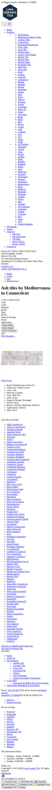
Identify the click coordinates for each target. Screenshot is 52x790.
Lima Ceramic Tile (31, 768)
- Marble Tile (18, 663)
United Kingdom (25, 224)
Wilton (10, 719)
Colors (10, 276)
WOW (11, 641)
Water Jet (22, 109)
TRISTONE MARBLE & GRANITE (23, 685)
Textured (22, 174)
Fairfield (10, 717)
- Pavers (15, 673)
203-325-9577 (14, 690)
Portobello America (16, 601)
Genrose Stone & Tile (17, 519)
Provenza (11, 606)
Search (10, 229)
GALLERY (12, 680)
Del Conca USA (14, 484)
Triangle (21, 204)
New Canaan (12, 739)
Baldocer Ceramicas (17, 444)
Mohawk (11, 581)
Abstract (21, 179)
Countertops (23, 42)
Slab (20, 202)
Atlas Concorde (15, 442)
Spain (20, 219)
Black (20, 119)
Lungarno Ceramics (16, 556)
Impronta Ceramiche (16, 536)
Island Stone (13, 544)
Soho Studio (13, 624)
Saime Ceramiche (15, 614)
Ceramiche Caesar (15, 462)
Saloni (10, 616)
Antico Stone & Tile (16, 434)
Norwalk (10, 724)
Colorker (11, 474)
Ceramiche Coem (15, 464)
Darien (10, 734)
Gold (20, 129)
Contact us (11, 246)
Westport (11, 744)
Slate (20, 94)
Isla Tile (11, 541)
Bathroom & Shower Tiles (29, 37)
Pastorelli (11, 599)
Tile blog (16, 239)
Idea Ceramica (14, 531)
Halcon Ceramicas (16, 527)
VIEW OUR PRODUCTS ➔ (14, 269)
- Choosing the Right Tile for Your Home (30, 683)
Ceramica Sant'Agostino (18, 459)
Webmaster (6, 773)
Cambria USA (13, 447)
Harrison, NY (13, 729)
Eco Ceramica (13, 492)
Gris (20, 137)
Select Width (7, 325)
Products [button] (10, 32)
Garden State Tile (15, 514)
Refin (10, 611)
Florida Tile (12, 512)
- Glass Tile (17, 668)
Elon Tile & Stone (15, 502)
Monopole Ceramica (16, 586)
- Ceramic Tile (18, 665)
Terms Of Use (18, 241)
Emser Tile (13, 507)
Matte (20, 159)
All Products (23, 35)
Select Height (7, 328)
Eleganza (11, 497)
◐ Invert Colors (8, 784)
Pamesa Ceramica (16, 596)
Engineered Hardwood (28, 45)
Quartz (21, 92)
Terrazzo (22, 102)
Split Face (22, 172)
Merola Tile (12, 576)
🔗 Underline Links (25, 784)
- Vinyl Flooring (19, 675)
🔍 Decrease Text (25, 782)
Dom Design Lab (15, 489)
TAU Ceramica (14, 631)
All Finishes (23, 144)
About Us (11, 658)
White (20, 142)
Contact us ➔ (7, 266)
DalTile (11, 482)
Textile (21, 104)
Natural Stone (24, 62)
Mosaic (21, 87)
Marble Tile (23, 57)
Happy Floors (14, 529)
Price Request (7, 336)
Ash (8, 278)
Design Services (14, 702)
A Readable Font (9, 787)
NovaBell (11, 594)
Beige (20, 117)
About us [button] (11, 231)
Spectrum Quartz (15, 629)
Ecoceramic (12, 494)
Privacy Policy (18, 244)
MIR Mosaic (13, 559)
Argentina (22, 209)
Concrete (22, 77)
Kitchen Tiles (24, 52)
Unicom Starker (15, 634)
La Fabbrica (13, 549)
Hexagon (22, 194)
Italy (20, 216)
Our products (12, 660)
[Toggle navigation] (9, 24)
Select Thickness (9, 331)
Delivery (10, 700)
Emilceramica (13, 504)
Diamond (22, 192)
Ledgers (21, 197)
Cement (21, 74)
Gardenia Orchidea (16, 517)
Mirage (10, 579)
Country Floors (14, 477)
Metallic (21, 84)
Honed (21, 154)
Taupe (20, 139)
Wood (20, 112)
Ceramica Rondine (15, 457)
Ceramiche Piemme (16, 469)
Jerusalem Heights (15, 546)
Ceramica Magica (15, 454)
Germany (22, 214)
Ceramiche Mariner (16, 467)
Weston (10, 722)
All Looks (22, 70)
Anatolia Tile (14, 432)
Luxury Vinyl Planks (27, 55)
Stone (20, 97)
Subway (21, 99)
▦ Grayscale (40, 782)
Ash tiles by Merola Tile (12, 648)
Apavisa (11, 437)
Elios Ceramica (14, 499)
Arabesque (22, 182)
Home (9, 30)
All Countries (24, 207)
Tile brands (12, 226)
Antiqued (22, 147)
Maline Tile (12, 564)
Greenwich (11, 737)
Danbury (10, 727)
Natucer (11, 589)
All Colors (22, 114)
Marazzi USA (13, 566)
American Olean (14, 429)
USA (20, 221)
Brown (21, 124)
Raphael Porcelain (15, 609)
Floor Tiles (22, 47)
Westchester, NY (14, 732)
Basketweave (23, 184)
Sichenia (11, 621)
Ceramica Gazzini (15, 452)
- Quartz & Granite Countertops (26, 678)
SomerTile (12, 626)
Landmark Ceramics (16, 551)
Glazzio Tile (13, 522)
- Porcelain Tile (19, 670)
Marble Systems (14, 569)
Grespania (12, 524)
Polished (21, 164)
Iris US (10, 539)
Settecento (12, 619)
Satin (20, 169)
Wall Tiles (22, 67)
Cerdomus (12, 472)
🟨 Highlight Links (42, 784)
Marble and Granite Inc (18, 571)
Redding (10, 742)
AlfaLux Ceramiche (16, 427)
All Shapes (22, 177)
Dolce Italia (12, 487)
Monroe (10, 747)
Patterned (22, 89)
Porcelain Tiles (24, 65)
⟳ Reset (21, 787)
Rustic (20, 167)
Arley (10, 439)
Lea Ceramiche (14, 554)
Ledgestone (23, 79)
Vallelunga (12, 639)
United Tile (13, 636)
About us (16, 234)
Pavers (21, 199)
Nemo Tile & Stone (16, 591)
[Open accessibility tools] (3, 776)
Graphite (22, 132)
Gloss (20, 152)
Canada (21, 212)
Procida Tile (13, 604)
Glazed (21, 149)
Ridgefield (11, 714)
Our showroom (19, 236)
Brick (20, 72)
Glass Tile (22, 50)
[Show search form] (4, 24)
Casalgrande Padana (16, 449)
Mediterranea (13, 574)
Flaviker (11, 509)
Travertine (22, 107)
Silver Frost (6, 380)
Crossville (12, 479)
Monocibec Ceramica (17, 584)
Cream (21, 127)
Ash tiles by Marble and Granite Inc (17, 646)
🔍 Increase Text (9, 782)
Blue (20, 122)
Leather (21, 157)
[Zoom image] (14, 336)
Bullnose (22, 189)
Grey (20, 134)
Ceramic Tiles (24, 40)
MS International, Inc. (17, 561)
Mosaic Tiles (23, 60)
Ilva (9, 534)
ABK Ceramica (15, 424)
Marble (21, 82)
